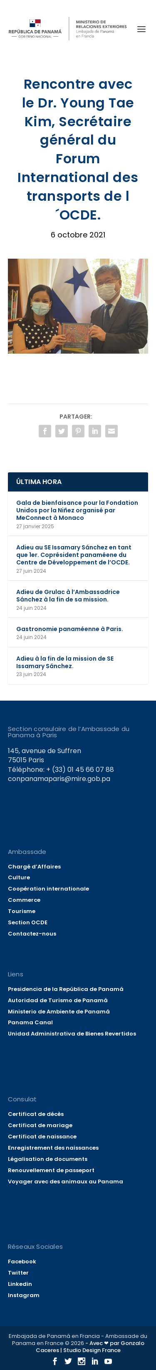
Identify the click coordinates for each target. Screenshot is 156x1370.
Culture (19, 877)
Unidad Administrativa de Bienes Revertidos (72, 1034)
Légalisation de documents (47, 1159)
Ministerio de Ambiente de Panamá (59, 1012)
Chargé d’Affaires (34, 867)
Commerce (24, 900)
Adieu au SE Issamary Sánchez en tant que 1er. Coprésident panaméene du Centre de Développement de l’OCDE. (73, 554)
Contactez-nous (32, 934)
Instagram (24, 1295)
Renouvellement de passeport (51, 1170)
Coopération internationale (48, 889)
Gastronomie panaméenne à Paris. (69, 629)
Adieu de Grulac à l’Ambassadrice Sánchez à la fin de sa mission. (68, 596)
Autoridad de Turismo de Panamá (58, 1000)
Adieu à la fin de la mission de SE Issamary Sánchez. (65, 662)
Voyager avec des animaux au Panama (65, 1181)
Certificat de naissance (42, 1136)
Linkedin (20, 1284)
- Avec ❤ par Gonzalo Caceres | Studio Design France (90, 1346)
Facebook (22, 1261)
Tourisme (21, 911)
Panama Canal (30, 1022)
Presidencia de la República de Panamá (66, 989)
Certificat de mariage (40, 1125)
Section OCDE (27, 922)
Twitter (18, 1273)
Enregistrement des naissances (53, 1148)
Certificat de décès (36, 1114)
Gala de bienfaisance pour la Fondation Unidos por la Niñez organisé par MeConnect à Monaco (77, 510)
